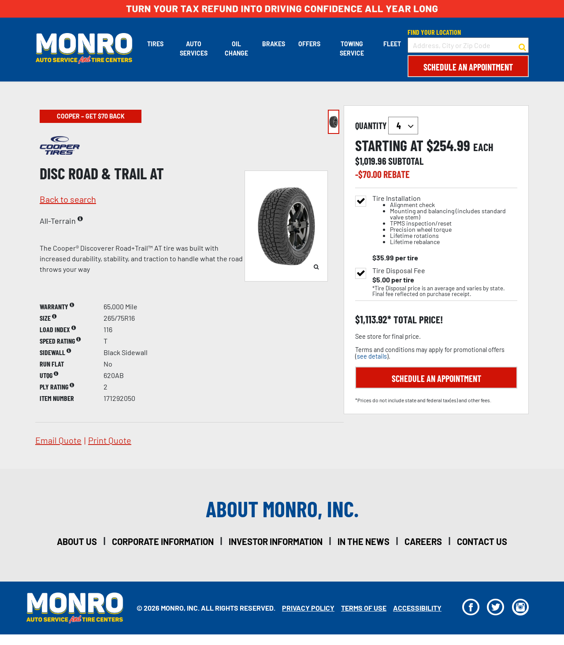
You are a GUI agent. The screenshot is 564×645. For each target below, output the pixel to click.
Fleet (392, 44)
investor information (276, 541)
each (483, 147)
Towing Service (352, 48)
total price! (417, 320)
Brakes (273, 44)
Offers (309, 44)
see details (372, 356)
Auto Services (193, 48)
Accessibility (417, 608)
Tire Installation (444, 220)
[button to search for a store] (522, 45)
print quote (109, 440)
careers (423, 541)
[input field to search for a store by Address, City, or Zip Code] (468, 45)
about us (77, 541)
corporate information (163, 541)
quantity (386, 125)
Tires (155, 44)
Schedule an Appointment (468, 67)
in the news (364, 541)
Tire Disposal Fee (398, 270)
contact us (482, 541)
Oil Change (236, 48)
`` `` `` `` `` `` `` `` (403, 125)
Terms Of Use (363, 608)
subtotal (405, 161)
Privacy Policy (308, 608)
